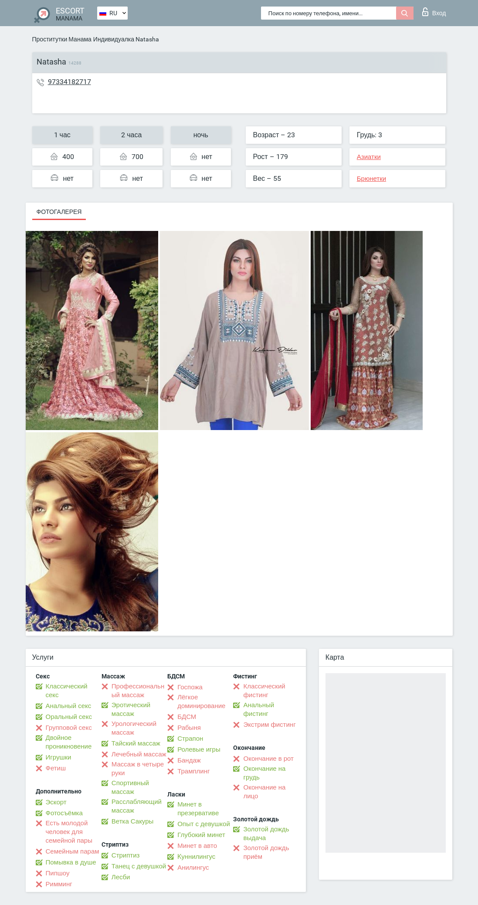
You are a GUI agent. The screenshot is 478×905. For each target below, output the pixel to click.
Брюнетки (371, 179)
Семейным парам (72, 851)
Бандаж (189, 760)
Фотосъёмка (64, 813)
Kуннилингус (196, 857)
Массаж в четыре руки (138, 768)
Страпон (190, 738)
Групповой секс (69, 728)
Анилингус (193, 867)
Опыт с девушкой (203, 824)
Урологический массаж (134, 728)
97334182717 (69, 82)
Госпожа (190, 687)
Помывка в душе (71, 862)
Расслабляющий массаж (137, 806)
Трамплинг (193, 771)
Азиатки (369, 157)
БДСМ (186, 717)
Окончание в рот (268, 759)
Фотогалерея (59, 211)
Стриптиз (126, 855)
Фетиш (56, 768)
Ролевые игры (198, 749)
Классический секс (67, 690)
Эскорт (56, 802)
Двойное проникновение (69, 742)
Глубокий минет (201, 835)
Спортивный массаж (130, 787)
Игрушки (58, 757)
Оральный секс (69, 717)
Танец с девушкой (139, 866)
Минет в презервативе (198, 808)
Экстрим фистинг (269, 725)
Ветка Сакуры (132, 821)
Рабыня (189, 728)
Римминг (59, 884)
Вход (434, 12)
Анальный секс (69, 706)
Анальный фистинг (258, 709)
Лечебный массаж (139, 754)
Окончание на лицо (264, 791)
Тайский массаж (136, 743)
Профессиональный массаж (138, 690)
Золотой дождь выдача (266, 833)
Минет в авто (197, 846)
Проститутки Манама (62, 39)
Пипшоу (58, 873)
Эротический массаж (131, 709)
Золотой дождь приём (266, 852)
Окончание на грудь (264, 773)
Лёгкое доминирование (201, 701)
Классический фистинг (264, 690)
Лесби (121, 877)
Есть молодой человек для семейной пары (69, 831)
